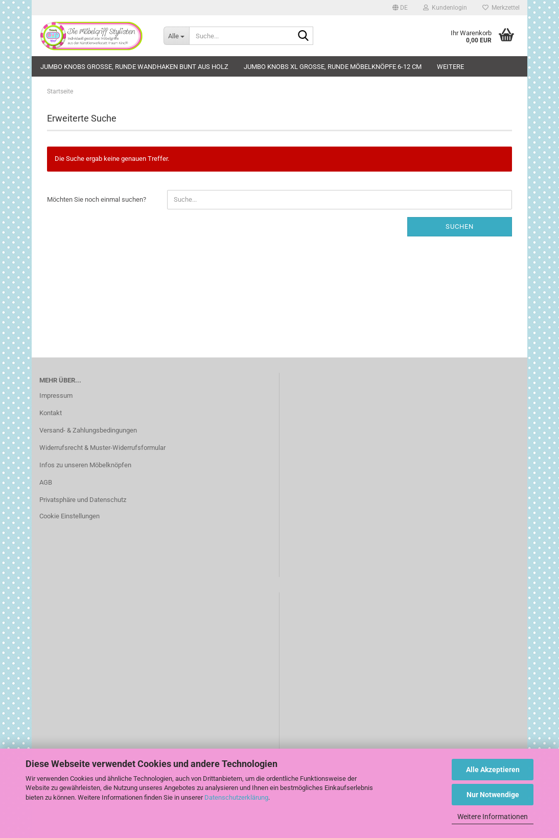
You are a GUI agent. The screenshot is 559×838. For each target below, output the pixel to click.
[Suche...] (176, 36)
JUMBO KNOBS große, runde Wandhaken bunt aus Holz (134, 66)
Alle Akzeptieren (493, 769)
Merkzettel (501, 7)
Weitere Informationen (492, 816)
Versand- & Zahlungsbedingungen (88, 430)
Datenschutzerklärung (236, 797)
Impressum (56, 395)
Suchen (460, 226)
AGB (45, 482)
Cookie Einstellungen (69, 516)
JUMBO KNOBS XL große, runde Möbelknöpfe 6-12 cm (333, 66)
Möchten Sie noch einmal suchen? (96, 199)
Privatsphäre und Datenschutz (82, 500)
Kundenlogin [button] (445, 7)
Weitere (450, 66)
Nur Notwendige (493, 795)
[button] (400, 7)
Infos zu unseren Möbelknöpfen (85, 465)
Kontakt (50, 413)
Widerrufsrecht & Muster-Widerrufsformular (102, 447)
